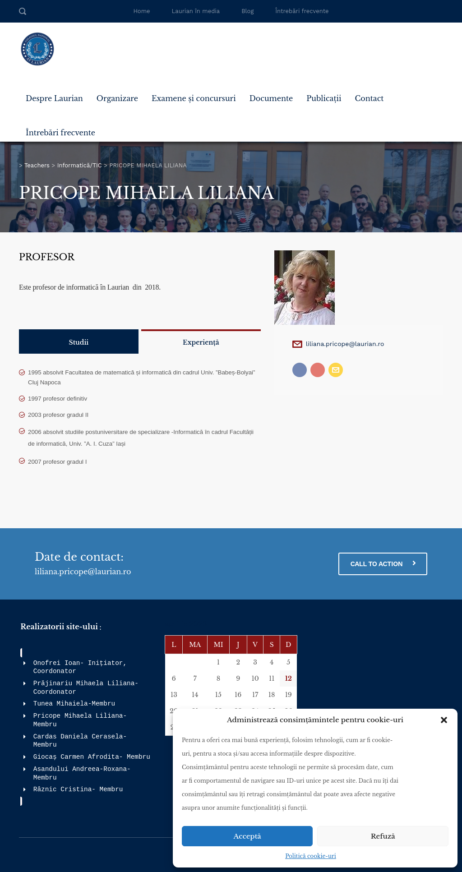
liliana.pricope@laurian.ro (345, 343)
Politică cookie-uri (310, 856)
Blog (247, 11)
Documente (271, 98)
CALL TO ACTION (383, 563)
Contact (369, 98)
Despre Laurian (54, 98)
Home (141, 11)
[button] (443, 719)
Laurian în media (196, 11)
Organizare (117, 98)
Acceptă (247, 836)
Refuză (383, 836)
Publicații (323, 98)
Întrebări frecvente (301, 11)
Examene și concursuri (194, 98)
